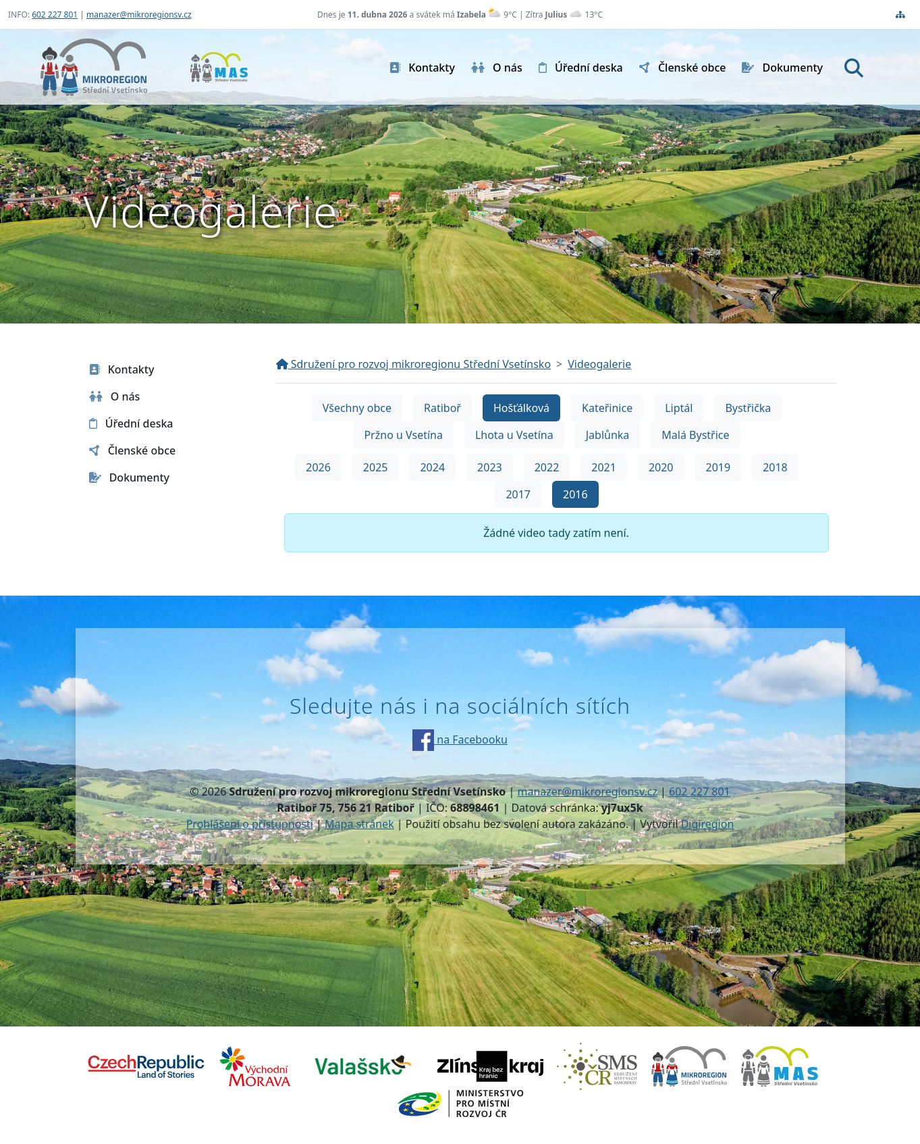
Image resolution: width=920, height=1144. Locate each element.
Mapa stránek (359, 823)
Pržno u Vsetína (403, 434)
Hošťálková (521, 407)
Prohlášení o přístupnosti (249, 823)
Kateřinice (607, 407)
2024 (432, 467)
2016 (575, 494)
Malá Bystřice (695, 434)
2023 (489, 467)
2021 (603, 467)
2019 (718, 467)
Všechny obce (357, 407)
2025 (375, 467)
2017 (518, 494)
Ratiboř (442, 407)
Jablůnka (608, 434)
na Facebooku (460, 739)
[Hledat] (853, 67)
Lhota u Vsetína (514, 434)
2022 (547, 467)
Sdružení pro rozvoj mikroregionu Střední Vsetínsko (413, 364)
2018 (775, 467)
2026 (318, 467)
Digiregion (707, 823)
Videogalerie (599, 364)
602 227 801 (55, 14)
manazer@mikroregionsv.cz (139, 14)
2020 (661, 467)
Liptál (679, 407)
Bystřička (748, 407)
